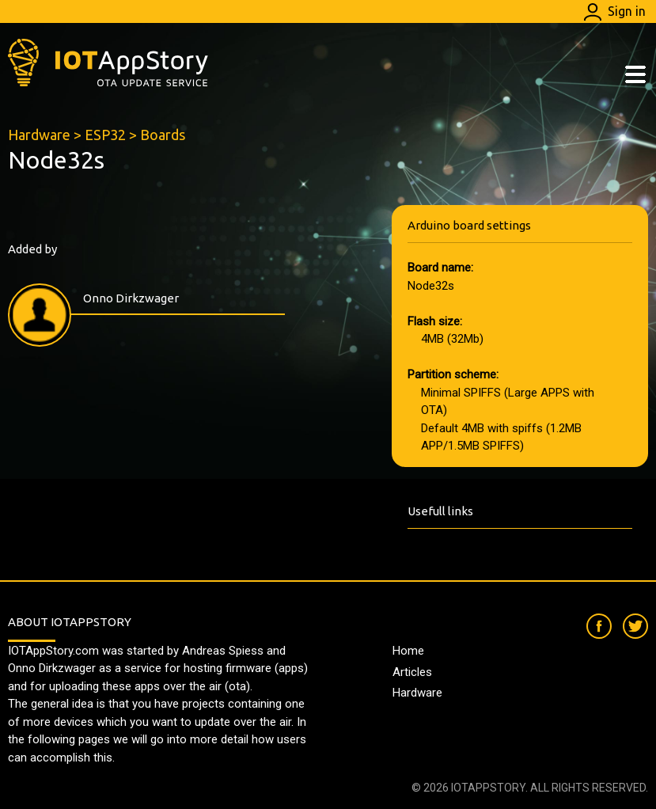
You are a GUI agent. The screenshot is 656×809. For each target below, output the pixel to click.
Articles (412, 672)
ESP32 (105, 134)
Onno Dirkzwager (131, 298)
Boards (162, 134)
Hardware (39, 134)
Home (408, 651)
